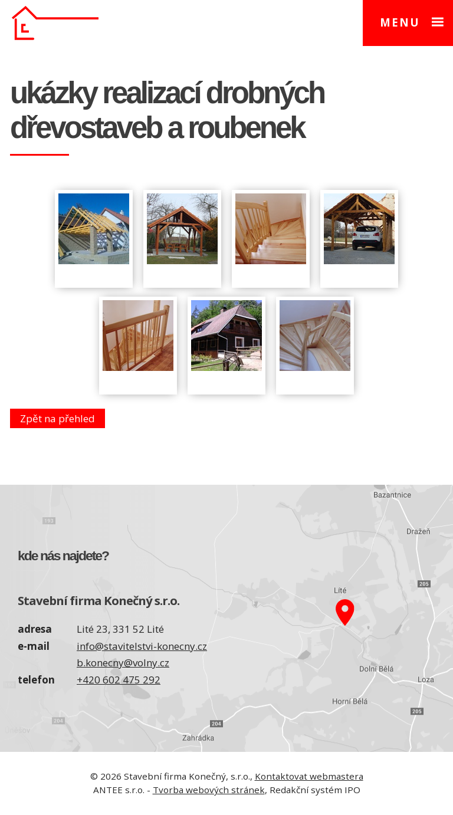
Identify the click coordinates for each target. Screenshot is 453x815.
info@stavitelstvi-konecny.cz (142, 646)
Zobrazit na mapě (339, 618)
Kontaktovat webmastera (309, 776)
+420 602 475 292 (118, 679)
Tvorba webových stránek (209, 790)
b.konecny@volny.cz (123, 662)
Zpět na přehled (57, 418)
